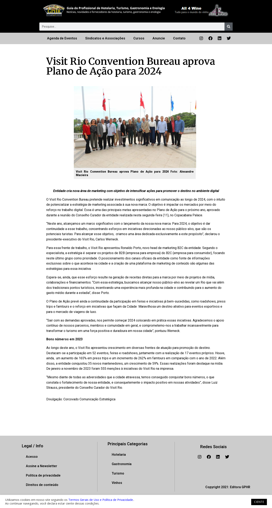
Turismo (118, 473)
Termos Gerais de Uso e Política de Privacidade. (101, 500)
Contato (179, 38)
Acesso (32, 457)
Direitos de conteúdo (42, 485)
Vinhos (117, 483)
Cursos (138, 38)
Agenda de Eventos (62, 38)
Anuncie (159, 38)
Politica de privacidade (43, 475)
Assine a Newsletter (41, 466)
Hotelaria (119, 455)
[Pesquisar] (228, 26)
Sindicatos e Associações (105, 38)
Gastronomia (122, 464)
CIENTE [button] (259, 502)
